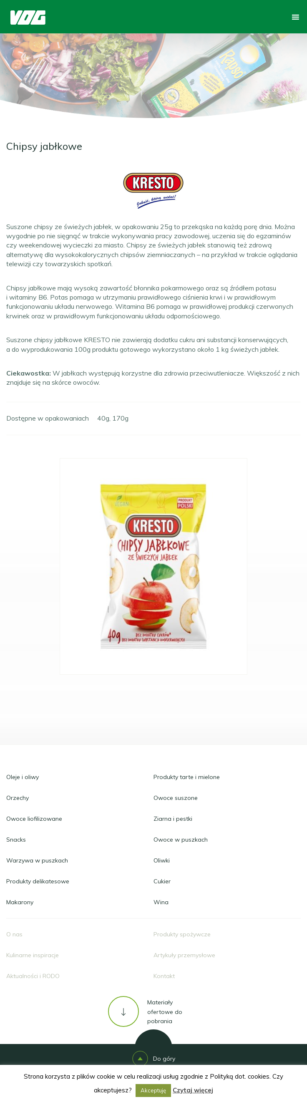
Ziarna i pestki (173, 818)
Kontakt (164, 976)
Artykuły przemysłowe (184, 955)
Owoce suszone (176, 798)
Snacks (16, 839)
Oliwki (162, 860)
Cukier (162, 881)
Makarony (19, 902)
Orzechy (17, 798)
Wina (161, 902)
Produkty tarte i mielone (187, 777)
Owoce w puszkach (181, 839)
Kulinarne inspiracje (32, 955)
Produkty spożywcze (182, 934)
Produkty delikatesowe (37, 881)
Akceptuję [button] (153, 1090)
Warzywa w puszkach (37, 860)
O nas (14, 934)
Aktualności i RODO (33, 976)
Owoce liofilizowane (34, 818)
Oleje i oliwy (22, 777)
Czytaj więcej (193, 1090)
